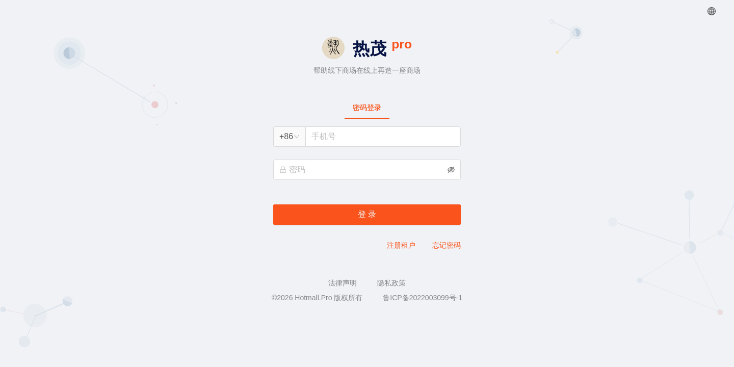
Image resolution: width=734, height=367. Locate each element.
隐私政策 (391, 283)
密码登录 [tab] (367, 107)
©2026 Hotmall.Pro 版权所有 (317, 298)
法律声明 (342, 283)
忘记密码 (446, 245)
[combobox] (289, 136)
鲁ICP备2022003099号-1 (422, 298)
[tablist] (367, 107)
